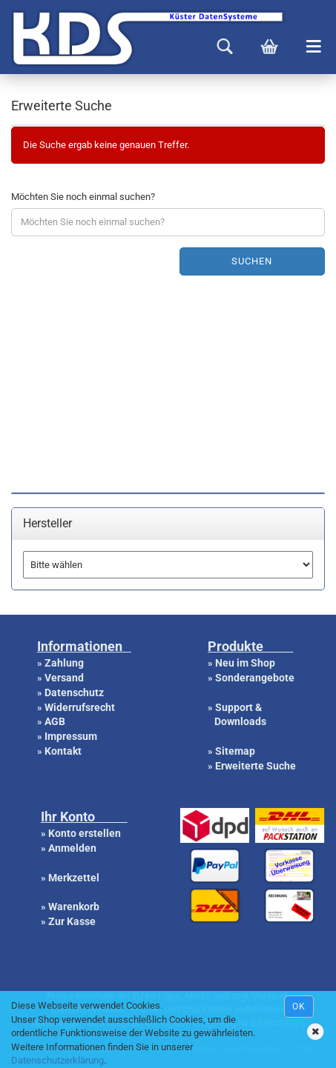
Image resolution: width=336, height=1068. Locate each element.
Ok (299, 1006)
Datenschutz (74, 692)
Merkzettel (73, 878)
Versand (64, 678)
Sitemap (235, 751)
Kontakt (63, 751)
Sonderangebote (254, 678)
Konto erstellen (84, 833)
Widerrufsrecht (80, 707)
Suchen (251, 261)
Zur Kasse (72, 921)
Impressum (71, 736)
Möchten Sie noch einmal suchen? (83, 196)
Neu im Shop (245, 663)
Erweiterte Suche (255, 766)
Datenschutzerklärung (57, 1060)
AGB (55, 721)
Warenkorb (73, 906)
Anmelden (72, 848)
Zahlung (64, 663)
